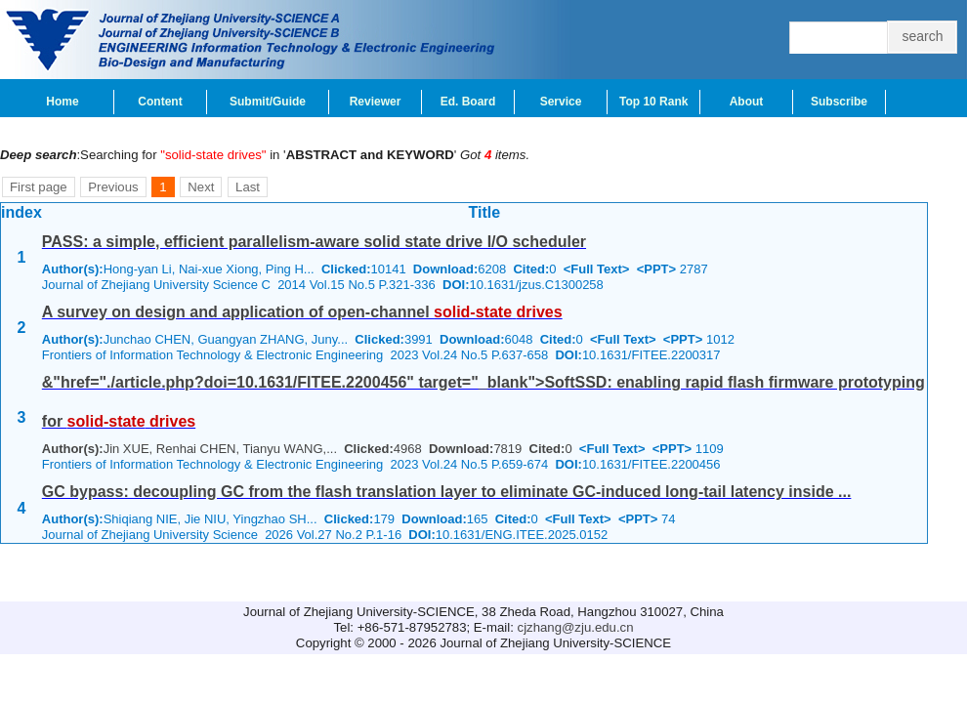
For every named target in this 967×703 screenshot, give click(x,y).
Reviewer (375, 101)
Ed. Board (468, 101)
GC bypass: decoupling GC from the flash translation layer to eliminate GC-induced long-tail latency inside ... (447, 491)
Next (201, 187)
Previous (113, 187)
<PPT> (656, 269)
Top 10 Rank (653, 101)
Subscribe (839, 101)
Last (247, 187)
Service (561, 101)
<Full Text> (597, 269)
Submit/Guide (268, 101)
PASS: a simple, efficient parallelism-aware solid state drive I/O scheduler (314, 241)
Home (62, 101)
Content (160, 101)
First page (38, 187)
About (747, 101)
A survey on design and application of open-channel (302, 312)
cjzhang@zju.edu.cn (576, 627)
